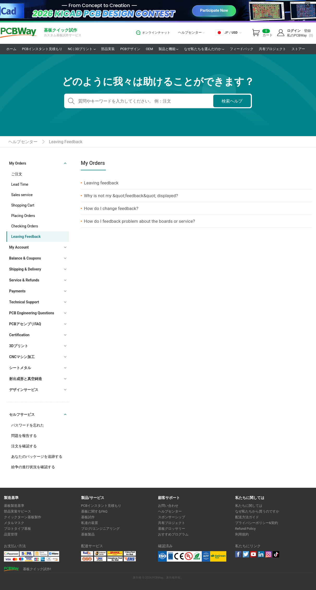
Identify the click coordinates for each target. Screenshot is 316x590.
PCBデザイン (130, 49)
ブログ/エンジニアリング (100, 529)
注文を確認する (24, 446)
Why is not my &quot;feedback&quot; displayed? (131, 195)
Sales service (22, 195)
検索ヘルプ (232, 101)
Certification (19, 335)
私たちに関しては (248, 506)
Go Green (218, 556)
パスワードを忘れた (27, 425)
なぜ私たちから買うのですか (257, 511)
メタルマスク (14, 523)
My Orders (17, 163)
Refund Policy (245, 529)
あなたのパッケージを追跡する (36, 456)
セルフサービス (22, 414)
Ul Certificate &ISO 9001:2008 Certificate (184, 556)
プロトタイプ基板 (17, 529)
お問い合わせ (168, 506)
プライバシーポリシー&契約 (256, 523)
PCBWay (18, 33)
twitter (246, 554)
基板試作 (88, 517)
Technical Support (24, 302)
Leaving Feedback (65, 141)
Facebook (238, 554)
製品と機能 (168, 49)
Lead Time (19, 184)
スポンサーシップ (171, 517)
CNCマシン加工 (22, 357)
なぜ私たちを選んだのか (204, 49)
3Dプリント (18, 346)
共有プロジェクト (272, 49)
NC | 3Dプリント (81, 49)
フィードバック (241, 49)
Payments (17, 291)
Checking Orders (24, 226)
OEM (149, 49)
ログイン (294, 31)
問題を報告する (24, 436)
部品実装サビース (17, 511)
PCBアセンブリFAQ (25, 324)
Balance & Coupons (25, 258)
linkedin (261, 554)
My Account (19, 247)
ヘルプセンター (191, 32)
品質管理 (10, 534)
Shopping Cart (22, 205)
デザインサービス (23, 390)
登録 (307, 31)
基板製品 (88, 534)
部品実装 (108, 49)
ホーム (11, 49)
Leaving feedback (101, 182)
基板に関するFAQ (94, 511)
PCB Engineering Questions (31, 313)
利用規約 (242, 534)
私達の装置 (89, 523)
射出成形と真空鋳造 (25, 379)
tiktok (276, 554)
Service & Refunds (24, 280)
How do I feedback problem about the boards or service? (139, 221)
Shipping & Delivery (25, 269)
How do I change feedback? (111, 208)
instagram (268, 554)
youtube (253, 554)
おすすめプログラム (173, 534)
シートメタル (20, 368)
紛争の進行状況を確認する (33, 467)
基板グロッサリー (171, 529)
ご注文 (16, 174)
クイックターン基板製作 (22, 517)
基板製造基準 (14, 506)
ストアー (298, 49)
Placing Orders (23, 216)
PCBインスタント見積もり (42, 49)
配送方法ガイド (247, 517)
